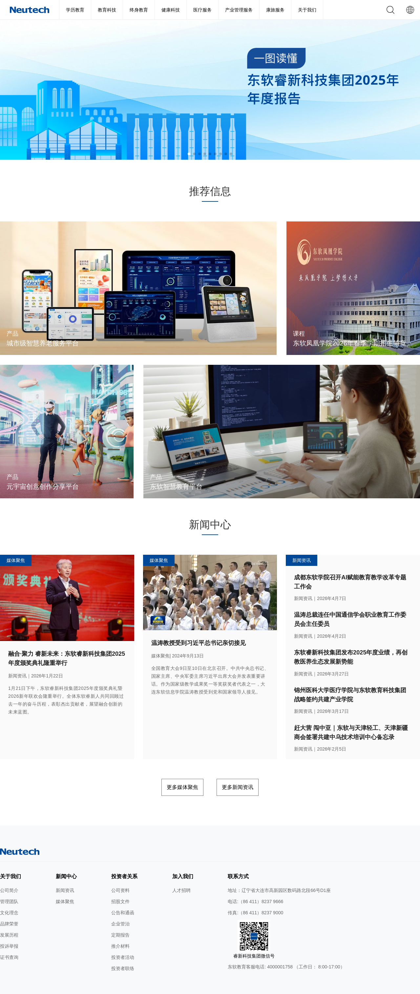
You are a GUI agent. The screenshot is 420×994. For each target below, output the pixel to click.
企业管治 (120, 908)
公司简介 (9, 874)
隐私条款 (159, 986)
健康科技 (170, 9)
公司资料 (120, 874)
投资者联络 (122, 952)
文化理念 (9, 897)
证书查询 (9, 941)
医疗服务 (202, 9)
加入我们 (182, 860)
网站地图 (116, 986)
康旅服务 (275, 9)
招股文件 (120, 885)
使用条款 (138, 986)
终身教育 (139, 9)
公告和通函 (122, 897)
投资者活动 (122, 941)
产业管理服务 (239, 9)
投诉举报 (9, 930)
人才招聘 (181, 874)
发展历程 (9, 919)
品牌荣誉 (9, 908)
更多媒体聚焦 (171, 773)
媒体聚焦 (65, 885)
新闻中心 (66, 860)
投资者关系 (124, 860)
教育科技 (107, 9)
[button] (189, 154)
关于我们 (307, 9)
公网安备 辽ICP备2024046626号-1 (277, 986)
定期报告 (120, 919)
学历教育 (75, 9)
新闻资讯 (65, 874)
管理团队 (9, 885)
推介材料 (120, 930)
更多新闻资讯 (249, 773)
